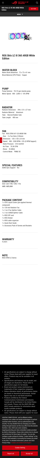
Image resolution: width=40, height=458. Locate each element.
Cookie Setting (20, 448)
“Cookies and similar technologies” (21, 443)
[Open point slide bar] (1, 140)
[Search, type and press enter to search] (37, 2)
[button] (3, 2)
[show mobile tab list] (20, 14)
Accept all (29, 454)
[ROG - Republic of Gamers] (20, 2)
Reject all (10, 454)
